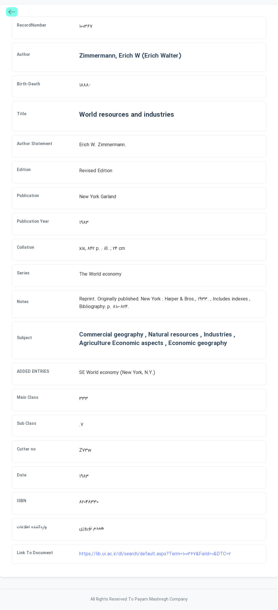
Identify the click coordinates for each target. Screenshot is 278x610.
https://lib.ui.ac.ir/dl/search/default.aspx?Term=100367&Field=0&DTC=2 (155, 554)
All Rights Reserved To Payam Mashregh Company (139, 599)
